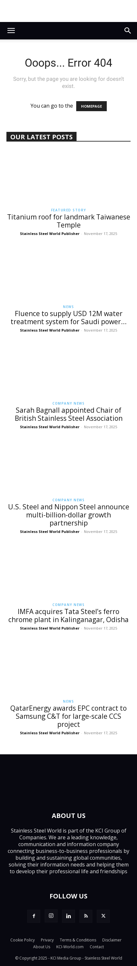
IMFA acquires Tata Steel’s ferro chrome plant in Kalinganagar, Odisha (68, 615)
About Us (41, 947)
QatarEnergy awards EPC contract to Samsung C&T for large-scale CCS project (68, 716)
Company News (68, 403)
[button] (11, 30)
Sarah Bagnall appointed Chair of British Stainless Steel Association (69, 414)
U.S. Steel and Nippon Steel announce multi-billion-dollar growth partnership (68, 514)
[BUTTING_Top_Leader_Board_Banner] (68, 11)
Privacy (47, 940)
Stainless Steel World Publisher (49, 233)
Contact (97, 947)
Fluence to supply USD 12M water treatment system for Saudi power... (69, 317)
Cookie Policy (22, 940)
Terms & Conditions (78, 940)
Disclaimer (112, 940)
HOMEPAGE (91, 106)
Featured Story (68, 210)
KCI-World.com (70, 947)
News (68, 306)
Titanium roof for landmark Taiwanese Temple (68, 220)
